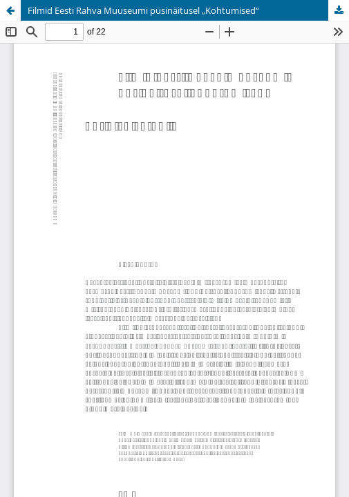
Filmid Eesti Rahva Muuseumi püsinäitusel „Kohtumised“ (143, 10)
